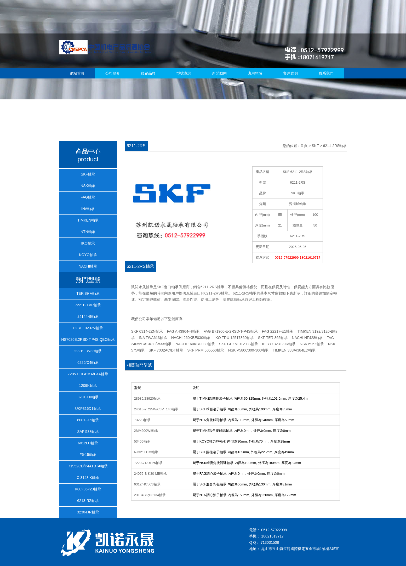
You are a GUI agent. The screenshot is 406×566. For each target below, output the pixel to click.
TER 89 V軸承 (88, 293)
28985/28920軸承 (147, 398)
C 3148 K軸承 (88, 478)
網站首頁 (77, 73)
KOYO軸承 (88, 255)
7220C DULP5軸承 (148, 463)
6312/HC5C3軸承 (147, 484)
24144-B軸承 (88, 316)
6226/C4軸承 (88, 362)
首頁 (303, 146)
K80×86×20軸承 (88, 489)
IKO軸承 (88, 243)
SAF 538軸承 (88, 431)
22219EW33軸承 (88, 351)
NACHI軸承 (88, 266)
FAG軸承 (88, 197)
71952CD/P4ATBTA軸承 (88, 466)
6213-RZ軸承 (88, 501)
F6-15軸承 (87, 454)
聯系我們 (326, 73)
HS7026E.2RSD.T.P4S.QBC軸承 (88, 339)
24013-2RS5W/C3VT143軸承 (156, 409)
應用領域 (255, 73)
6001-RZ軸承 (88, 420)
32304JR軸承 (88, 512)
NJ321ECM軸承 (146, 452)
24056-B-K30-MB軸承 (150, 474)
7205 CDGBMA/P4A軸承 (88, 374)
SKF (315, 146)
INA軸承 (88, 209)
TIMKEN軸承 (88, 220)
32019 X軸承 (87, 397)
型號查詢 (183, 73)
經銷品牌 (148, 73)
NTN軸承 (88, 232)
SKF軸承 (88, 174)
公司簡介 (112, 73)
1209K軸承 (88, 385)
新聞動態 (219, 73)
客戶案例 (290, 73)
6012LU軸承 (88, 443)
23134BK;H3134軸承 (150, 495)
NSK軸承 (88, 186)
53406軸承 (142, 441)
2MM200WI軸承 (146, 431)
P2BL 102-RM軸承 (88, 328)
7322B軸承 (142, 420)
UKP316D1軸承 (88, 408)
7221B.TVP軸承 (88, 305)
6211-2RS (297, 236)
